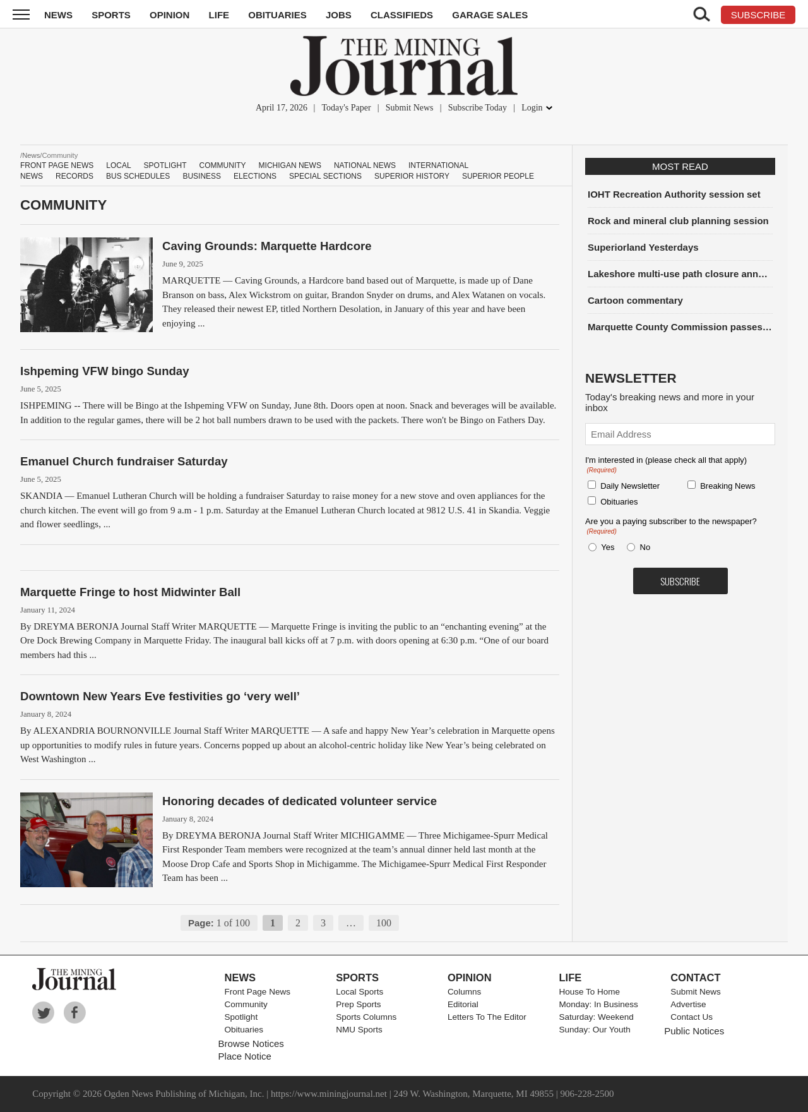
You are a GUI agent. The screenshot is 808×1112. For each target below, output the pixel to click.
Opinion (169, 14)
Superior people (498, 176)
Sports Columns (366, 1017)
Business (201, 176)
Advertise (688, 1004)
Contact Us (691, 1017)
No (645, 547)
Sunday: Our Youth (595, 1029)
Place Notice (244, 1056)
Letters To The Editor (487, 1017)
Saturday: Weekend (596, 1017)
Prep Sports (358, 1004)
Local (118, 165)
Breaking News (727, 486)
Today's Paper (346, 107)
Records (74, 176)
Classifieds (402, 14)
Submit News (410, 107)
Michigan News (290, 165)
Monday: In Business (598, 1004)
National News (365, 165)
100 (383, 923)
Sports (111, 14)
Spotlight (165, 165)
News (58, 14)
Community (222, 165)
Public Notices (694, 1030)
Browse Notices (251, 1043)
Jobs (339, 14)
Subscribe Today (477, 107)
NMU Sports (359, 1029)
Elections (255, 176)
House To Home (590, 991)
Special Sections (325, 176)
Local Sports (359, 991)
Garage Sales (490, 14)
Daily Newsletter (630, 486)
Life (219, 14)
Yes (605, 547)
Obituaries (277, 14)
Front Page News (56, 165)
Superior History (411, 176)
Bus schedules (138, 176)
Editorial (463, 1004)
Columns (464, 991)
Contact (695, 977)
